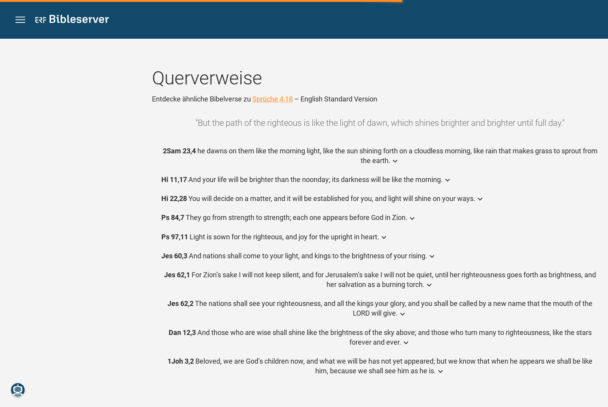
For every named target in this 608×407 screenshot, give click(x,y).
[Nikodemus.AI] (18, 390)
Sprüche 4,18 (272, 99)
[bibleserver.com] (72, 20)
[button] (20, 20)
